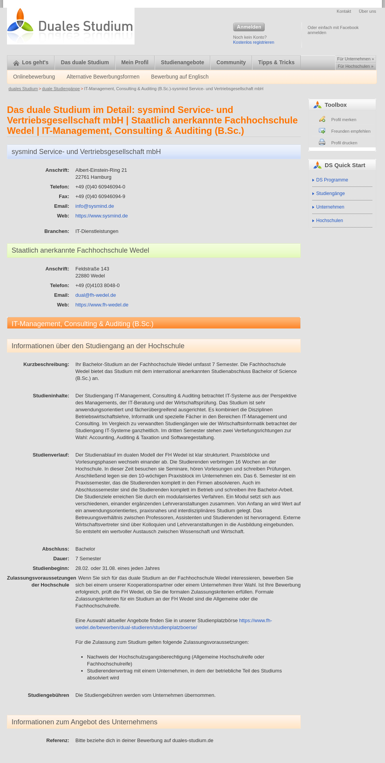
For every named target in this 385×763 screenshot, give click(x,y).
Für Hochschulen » (355, 66)
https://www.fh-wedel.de (101, 305)
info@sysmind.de (94, 206)
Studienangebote (182, 62)
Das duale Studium (85, 62)
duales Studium (23, 88)
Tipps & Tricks (276, 62)
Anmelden (249, 27)
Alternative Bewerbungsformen (103, 77)
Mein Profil (135, 62)
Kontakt (344, 11)
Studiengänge (330, 193)
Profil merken (343, 119)
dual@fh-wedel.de (95, 295)
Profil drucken (344, 142)
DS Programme (332, 180)
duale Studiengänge (61, 88)
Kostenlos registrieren (253, 42)
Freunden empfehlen (351, 131)
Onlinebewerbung (34, 77)
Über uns (367, 11)
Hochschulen (329, 220)
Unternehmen (330, 207)
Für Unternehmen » (355, 58)
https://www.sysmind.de (101, 216)
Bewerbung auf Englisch (180, 77)
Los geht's (30, 62)
